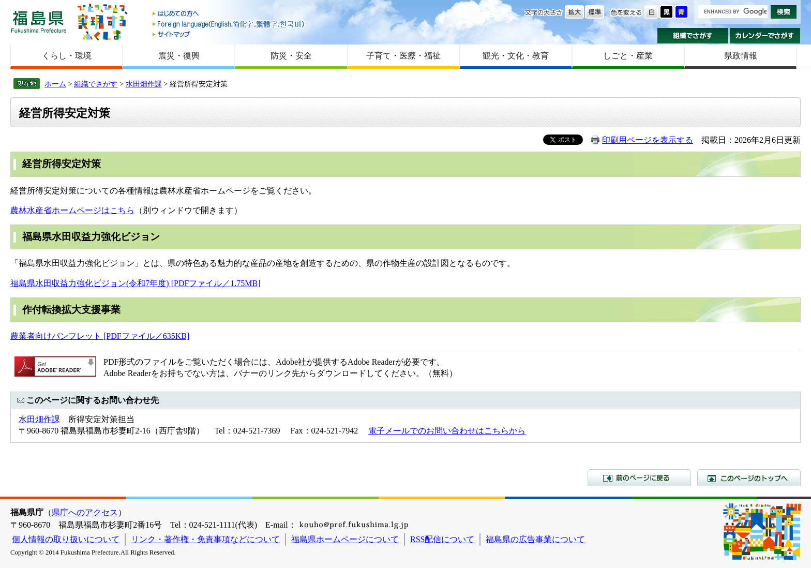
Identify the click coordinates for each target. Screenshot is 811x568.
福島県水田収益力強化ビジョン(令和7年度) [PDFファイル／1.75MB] (135, 283)
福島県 (38, 21)
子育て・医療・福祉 (403, 55)
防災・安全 (291, 55)
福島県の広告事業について (535, 539)
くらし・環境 (67, 55)
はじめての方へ (229, 14)
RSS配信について (442, 539)
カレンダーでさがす (765, 35)
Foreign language (229, 24)
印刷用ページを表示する (647, 140)
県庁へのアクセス (85, 512)
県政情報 (740, 55)
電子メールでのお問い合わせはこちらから (446, 430)
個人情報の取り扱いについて (65, 539)
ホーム (55, 84)
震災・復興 (179, 55)
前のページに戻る (639, 477)
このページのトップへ (749, 477)
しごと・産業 (628, 55)
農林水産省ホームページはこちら (72, 210)
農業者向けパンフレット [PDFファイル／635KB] (99, 336)
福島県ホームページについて (345, 539)
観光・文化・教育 (516, 55)
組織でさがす (692, 35)
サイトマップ (229, 34)
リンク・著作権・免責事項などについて (205, 539)
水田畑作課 (144, 84)
